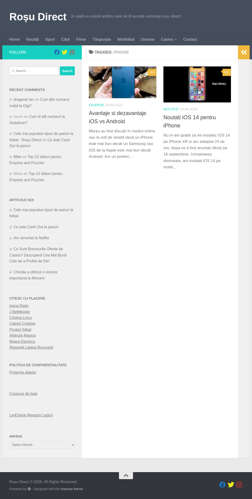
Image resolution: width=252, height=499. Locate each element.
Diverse (147, 39)
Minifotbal (126, 39)
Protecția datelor (22, 372)
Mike (18, 157)
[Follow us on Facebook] (57, 52)
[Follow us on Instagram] (72, 52)
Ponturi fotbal (20, 329)
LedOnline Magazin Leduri (31, 415)
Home (14, 39)
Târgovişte (102, 39)
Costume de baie (23, 394)
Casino (167, 39)
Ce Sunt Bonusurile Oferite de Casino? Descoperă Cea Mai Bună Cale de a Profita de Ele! (38, 255)
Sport (50, 39)
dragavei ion (24, 99)
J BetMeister (19, 312)
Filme (81, 39)
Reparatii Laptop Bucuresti (31, 347)
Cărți (65, 39)
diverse (96, 105)
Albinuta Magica (22, 335)
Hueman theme (72, 489)
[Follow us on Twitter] (64, 52)
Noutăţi (32, 39)
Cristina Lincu (20, 318)
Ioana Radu (19, 306)
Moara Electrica (22, 341)
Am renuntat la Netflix (31, 238)
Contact (190, 39)
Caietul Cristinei (22, 323)
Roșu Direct (37, 16)
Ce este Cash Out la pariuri (36, 227)
